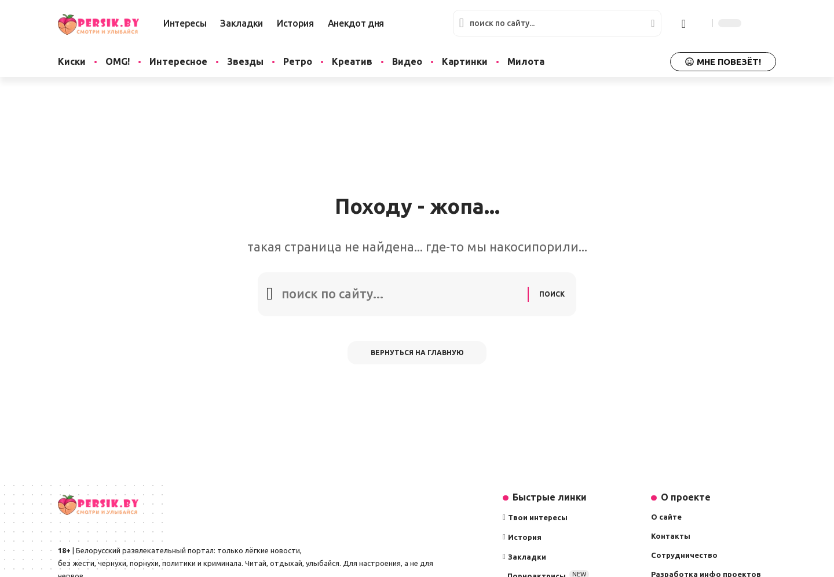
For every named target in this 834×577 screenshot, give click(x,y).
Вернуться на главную (417, 353)
